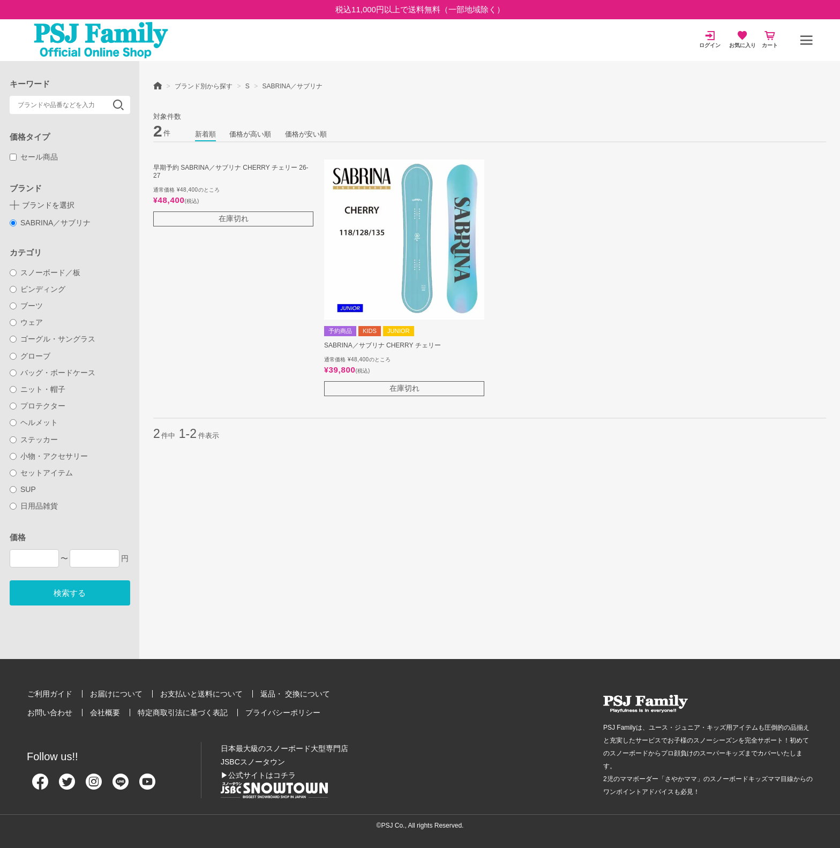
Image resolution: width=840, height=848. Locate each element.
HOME (157, 85)
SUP (23, 489)
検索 (118, 105)
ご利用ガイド (49, 694)
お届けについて (116, 694)
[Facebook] (40, 786)
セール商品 (34, 157)
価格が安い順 (306, 134)
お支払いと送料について (201, 694)
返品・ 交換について (295, 694)
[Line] (120, 786)
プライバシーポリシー (282, 712)
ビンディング (38, 289)
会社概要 (105, 712)
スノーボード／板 (45, 272)
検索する (70, 592)
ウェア (26, 322)
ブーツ (26, 305)
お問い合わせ (49, 712)
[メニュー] (806, 40)
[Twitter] (67, 786)
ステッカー (34, 439)
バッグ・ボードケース (53, 372)
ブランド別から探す (203, 86)
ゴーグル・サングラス (53, 339)
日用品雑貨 (34, 506)
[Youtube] (147, 786)
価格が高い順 (250, 134)
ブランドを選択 (48, 205)
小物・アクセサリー (49, 456)
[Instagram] (94, 786)
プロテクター (38, 406)
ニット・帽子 (38, 389)
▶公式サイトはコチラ (258, 775)
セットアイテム (41, 472)
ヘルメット (34, 422)
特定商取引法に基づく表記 (183, 712)
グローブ (30, 356)
